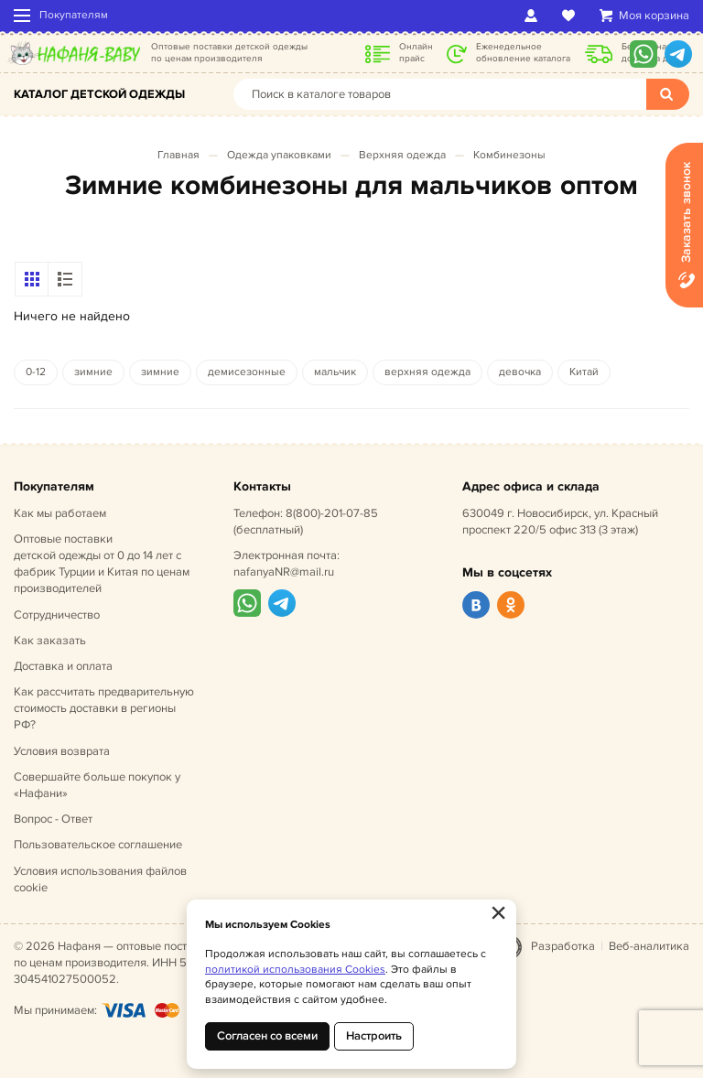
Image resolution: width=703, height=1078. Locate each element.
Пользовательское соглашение (98, 844)
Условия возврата (62, 751)
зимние (93, 372)
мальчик (335, 372)
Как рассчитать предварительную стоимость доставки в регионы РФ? (104, 708)
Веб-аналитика (649, 946)
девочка (520, 372)
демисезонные (247, 372)
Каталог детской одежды (99, 94)
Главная (178, 155)
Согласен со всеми (267, 1036)
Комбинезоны (509, 155)
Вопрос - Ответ (53, 819)
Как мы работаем (60, 513)
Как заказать (50, 640)
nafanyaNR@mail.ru (283, 572)
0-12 (36, 372)
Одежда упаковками (279, 155)
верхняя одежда (427, 372)
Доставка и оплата (63, 666)
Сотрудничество (57, 615)
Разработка (563, 946)
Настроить (374, 1036)
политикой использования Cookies (295, 969)
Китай (584, 372)
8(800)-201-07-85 (332, 513)
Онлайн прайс (416, 52)
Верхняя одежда (402, 155)
